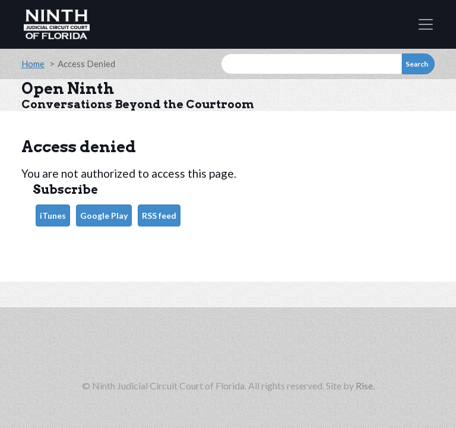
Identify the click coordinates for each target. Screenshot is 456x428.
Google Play (104, 215)
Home (33, 63)
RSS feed (159, 215)
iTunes (53, 215)
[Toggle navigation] (426, 24)
